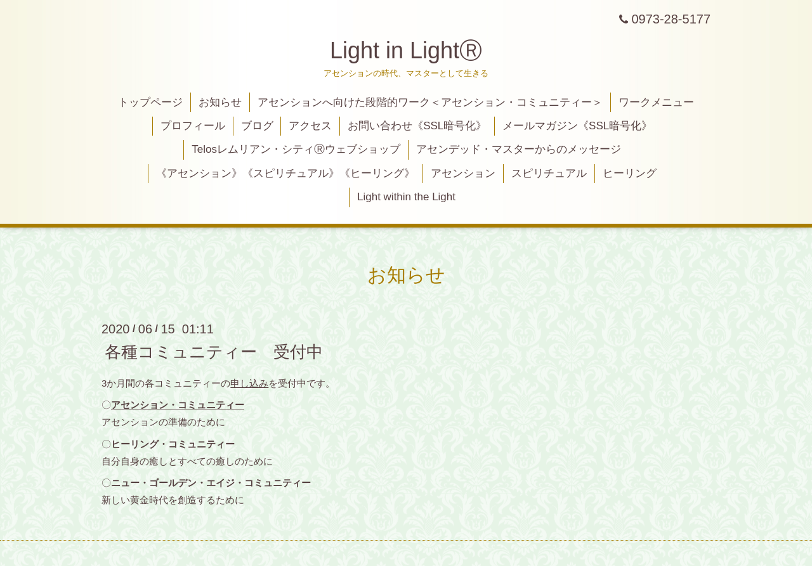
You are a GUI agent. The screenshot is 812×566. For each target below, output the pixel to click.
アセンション (463, 173)
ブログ (257, 126)
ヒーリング (630, 173)
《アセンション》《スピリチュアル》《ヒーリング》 (285, 173)
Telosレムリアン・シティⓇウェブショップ (296, 149)
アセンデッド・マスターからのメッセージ (518, 149)
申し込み (249, 383)
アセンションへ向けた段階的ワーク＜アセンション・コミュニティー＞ (430, 102)
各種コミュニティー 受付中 (214, 351)
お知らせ (220, 102)
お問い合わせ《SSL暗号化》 (417, 126)
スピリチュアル (549, 173)
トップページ (150, 102)
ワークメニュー (656, 102)
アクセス (310, 126)
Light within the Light (406, 197)
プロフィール (192, 126)
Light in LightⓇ (406, 50)
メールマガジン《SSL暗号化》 (577, 126)
